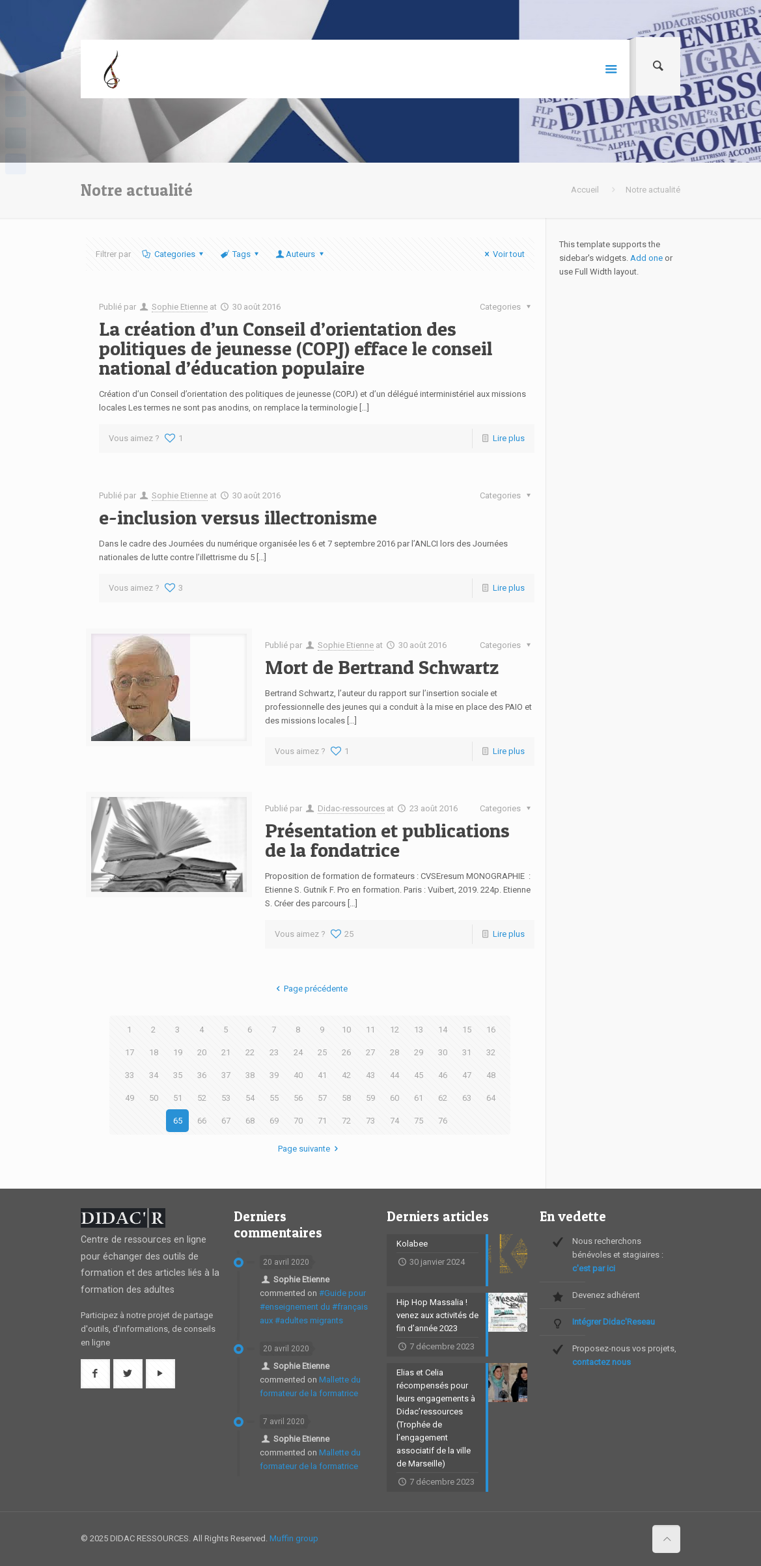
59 (370, 1098)
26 (346, 1052)
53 (225, 1098)
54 (250, 1098)
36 (201, 1075)
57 (322, 1098)
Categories (174, 254)
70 (298, 1121)
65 (177, 1121)
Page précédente (310, 988)
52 (201, 1098)
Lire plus (509, 438)
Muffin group (294, 1538)
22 (250, 1052)
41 (322, 1075)
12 (394, 1029)
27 (370, 1052)
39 (274, 1075)
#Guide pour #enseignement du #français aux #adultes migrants (314, 1306)
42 (346, 1075)
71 (322, 1121)
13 (418, 1029)
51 (177, 1098)
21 (225, 1052)
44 (394, 1075)
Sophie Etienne (180, 307)
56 (298, 1098)
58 (346, 1098)
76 (442, 1121)
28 (394, 1052)
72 (346, 1121)
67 (225, 1121)
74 (394, 1121)
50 (153, 1098)
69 (274, 1121)
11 (370, 1029)
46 (442, 1075)
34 (153, 1075)
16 (490, 1029)
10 (346, 1029)
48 (490, 1075)
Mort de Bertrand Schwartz (382, 667)
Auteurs (300, 254)
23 (274, 1052)
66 (201, 1121)
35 (177, 1075)
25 (322, 1052)
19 (177, 1052)
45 (418, 1075)
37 (225, 1075)
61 (418, 1098)
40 (298, 1075)
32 (490, 1052)
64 (490, 1098)
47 (466, 1075)
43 (370, 1075)
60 (394, 1098)
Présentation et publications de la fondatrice (387, 839)
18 (153, 1052)
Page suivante (310, 1149)
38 (250, 1075)
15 (466, 1029)
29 (418, 1052)
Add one (646, 258)
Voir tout (503, 254)
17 (129, 1052)
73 (370, 1121)
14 (442, 1029)
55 (274, 1098)
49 (129, 1098)
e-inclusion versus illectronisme (238, 517)
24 (298, 1052)
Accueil (585, 190)
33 (129, 1075)
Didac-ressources (351, 808)
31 (466, 1052)
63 (466, 1098)
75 (418, 1121)
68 (250, 1121)
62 (442, 1098)
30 (442, 1052)
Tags (240, 254)
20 (201, 1052)
